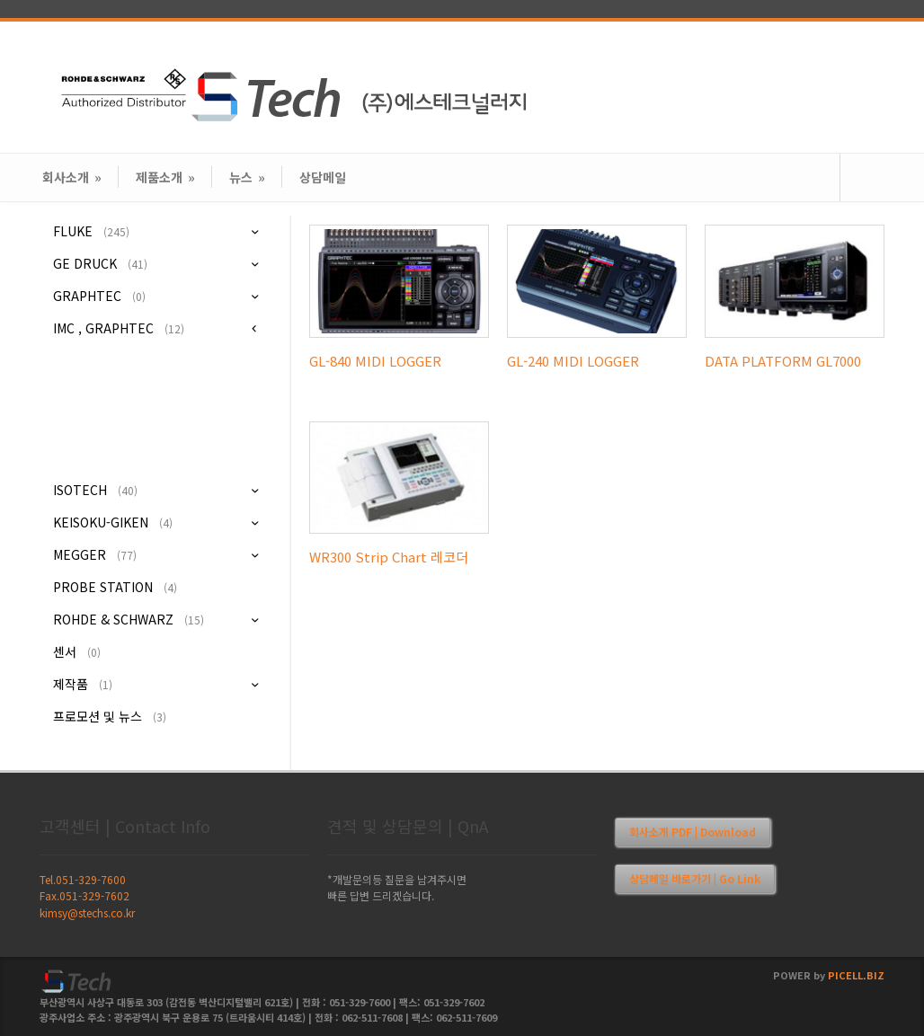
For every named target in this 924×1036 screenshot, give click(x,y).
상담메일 (322, 177)
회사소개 (72, 177)
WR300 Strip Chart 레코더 (388, 556)
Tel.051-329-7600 (83, 879)
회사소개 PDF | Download (692, 831)
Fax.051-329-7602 (84, 895)
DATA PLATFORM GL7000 (783, 360)
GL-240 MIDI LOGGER (573, 360)
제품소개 (165, 177)
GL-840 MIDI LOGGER (375, 360)
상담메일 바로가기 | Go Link (694, 878)
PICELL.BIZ (856, 975)
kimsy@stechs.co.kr (87, 912)
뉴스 (247, 177)
